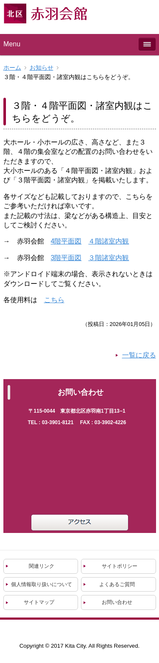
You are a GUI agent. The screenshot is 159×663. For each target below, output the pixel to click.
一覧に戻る (139, 355)
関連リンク (41, 566)
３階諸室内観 (108, 257)
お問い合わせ (117, 602)
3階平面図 (66, 257)
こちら (54, 299)
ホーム (12, 68)
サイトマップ (39, 602)
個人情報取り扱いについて (41, 584)
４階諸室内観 (108, 241)
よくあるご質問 (117, 584)
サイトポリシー (119, 566)
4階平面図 (66, 241)
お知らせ (41, 68)
